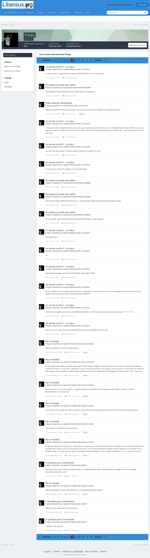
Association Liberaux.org (13, 13)
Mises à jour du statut (12, 66)
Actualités (87, 87)
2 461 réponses (69, 114)
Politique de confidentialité (72, 552)
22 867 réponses (72, 352)
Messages (8, 87)
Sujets (6, 82)
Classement (51, 13)
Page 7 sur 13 (114, 60)
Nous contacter (92, 552)
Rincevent (74, 87)
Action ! (84, 465)
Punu (72, 106)
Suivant (98, 60)
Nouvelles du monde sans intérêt (60, 85)
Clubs (88, 13)
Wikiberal (77, 13)
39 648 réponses (69, 96)
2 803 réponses (71, 476)
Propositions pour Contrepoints (60, 463)
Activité (40, 13)
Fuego (48, 69)
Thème (56, 552)
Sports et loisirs (88, 344)
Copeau (73, 465)
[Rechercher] (117, 13)
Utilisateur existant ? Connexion (120, 5)
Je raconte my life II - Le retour (60, 67)
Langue (47, 552)
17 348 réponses (69, 78)
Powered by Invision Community (75, 554)
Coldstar (73, 344)
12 (91, 60)
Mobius (73, 69)
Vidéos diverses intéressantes (59, 103)
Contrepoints (65, 13)
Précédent (47, 60)
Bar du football (52, 341)
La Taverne (85, 69)
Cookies (103, 552)
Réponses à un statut (12, 71)
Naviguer (30, 13)
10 (83, 60)
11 (87, 60)
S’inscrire (142, 5)
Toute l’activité (9, 55)
